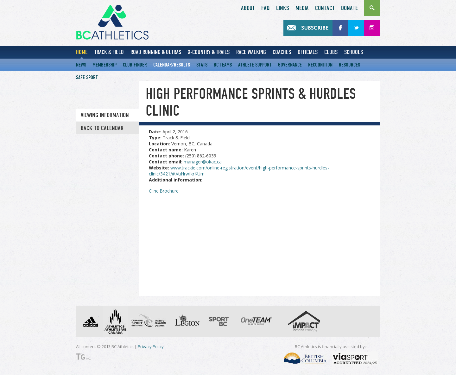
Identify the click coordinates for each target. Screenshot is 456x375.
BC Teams (223, 65)
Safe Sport (87, 77)
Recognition (320, 65)
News (81, 65)
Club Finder (135, 65)
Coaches (282, 52)
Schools (353, 52)
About (248, 8)
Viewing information (105, 115)
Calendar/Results (171, 65)
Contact (325, 8)
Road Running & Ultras (155, 52)
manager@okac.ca (203, 162)
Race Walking (251, 52)
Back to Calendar (102, 128)
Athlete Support (255, 65)
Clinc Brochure (164, 191)
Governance (290, 65)
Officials (308, 52)
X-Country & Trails (209, 52)
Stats (201, 65)
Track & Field (109, 52)
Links (282, 8)
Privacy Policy (151, 346)
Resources (349, 65)
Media (302, 8)
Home (82, 52)
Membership (104, 65)
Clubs (331, 52)
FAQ (265, 8)
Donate (349, 8)
